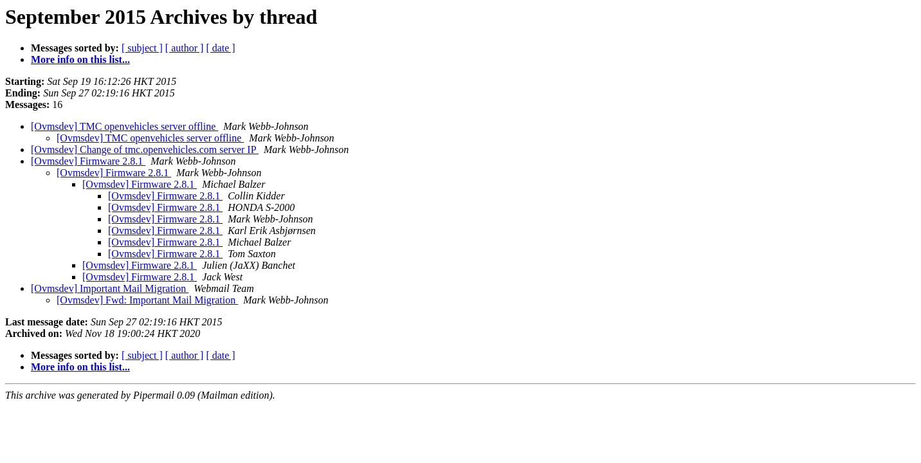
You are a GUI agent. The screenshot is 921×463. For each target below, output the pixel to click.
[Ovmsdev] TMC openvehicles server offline (124, 126)
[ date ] (220, 47)
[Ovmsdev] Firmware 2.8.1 (88, 161)
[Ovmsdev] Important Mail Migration (109, 288)
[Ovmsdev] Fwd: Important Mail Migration (147, 300)
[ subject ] (142, 47)
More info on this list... (80, 59)
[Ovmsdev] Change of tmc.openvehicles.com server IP (145, 149)
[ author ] (184, 47)
